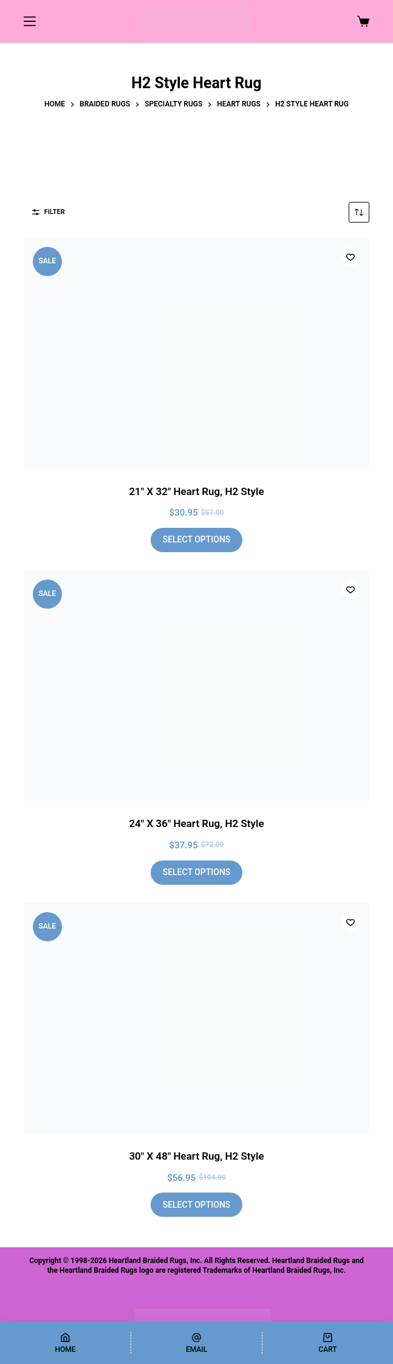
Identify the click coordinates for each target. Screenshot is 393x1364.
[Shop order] (359, 212)
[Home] (65, 1343)
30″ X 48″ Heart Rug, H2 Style (196, 1156)
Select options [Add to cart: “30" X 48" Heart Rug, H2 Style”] (197, 1205)
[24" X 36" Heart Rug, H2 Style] (196, 685)
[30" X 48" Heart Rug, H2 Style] (196, 1018)
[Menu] (30, 21)
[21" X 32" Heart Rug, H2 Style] (196, 353)
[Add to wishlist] (350, 256)
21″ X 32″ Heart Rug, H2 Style (196, 491)
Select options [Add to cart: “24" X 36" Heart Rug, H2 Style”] (197, 872)
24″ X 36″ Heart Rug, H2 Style (196, 823)
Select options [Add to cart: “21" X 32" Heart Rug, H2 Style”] (197, 539)
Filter (48, 212)
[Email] (196, 1343)
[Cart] (328, 1343)
